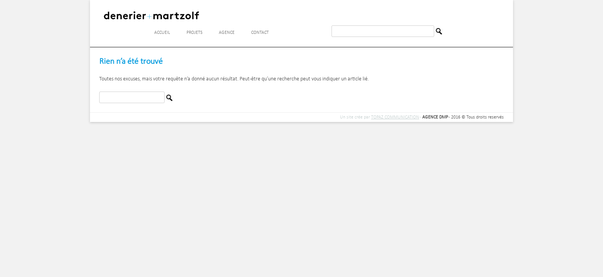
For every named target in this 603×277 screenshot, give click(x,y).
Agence (227, 32)
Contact (260, 32)
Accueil (162, 32)
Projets (194, 32)
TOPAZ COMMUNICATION (395, 117)
